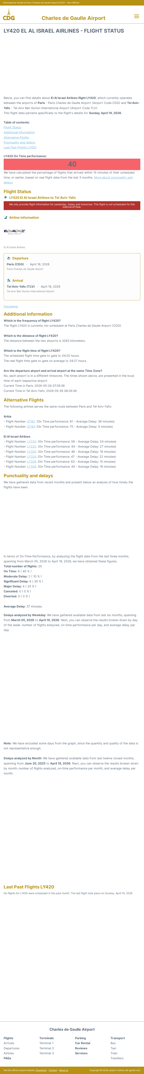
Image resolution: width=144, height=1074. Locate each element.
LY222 (31, 446)
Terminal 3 (46, 1053)
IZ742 (31, 421)
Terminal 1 (46, 1043)
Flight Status (12, 127)
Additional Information (19, 132)
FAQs (7, 1058)
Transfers (117, 1058)
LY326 (31, 461)
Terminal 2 (46, 1048)
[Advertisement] (72, 66)
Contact (53, 1070)
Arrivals (9, 1043)
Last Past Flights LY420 (20, 147)
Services (81, 1053)
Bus (113, 1043)
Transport (118, 1038)
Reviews (81, 1048)
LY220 (31, 441)
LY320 (31, 451)
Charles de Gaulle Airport (73, 18)
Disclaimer (41, 1070)
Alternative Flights (16, 137)
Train (114, 1053)
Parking (80, 1038)
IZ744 (31, 426)
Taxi (113, 1048)
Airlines (9, 1053)
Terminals (46, 1038)
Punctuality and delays (19, 142)
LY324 (31, 456)
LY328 (31, 466)
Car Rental (82, 1043)
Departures (11, 1048)
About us (63, 1070)
